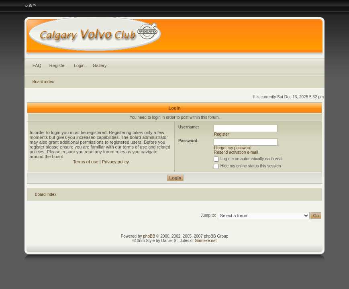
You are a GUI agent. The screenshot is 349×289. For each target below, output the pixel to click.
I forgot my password (232, 148)
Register (57, 65)
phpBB (149, 236)
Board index (43, 81)
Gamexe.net (205, 240)
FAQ (37, 65)
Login (79, 65)
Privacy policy (115, 161)
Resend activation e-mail (236, 152)
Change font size (30, 6)
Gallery (100, 65)
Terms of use (85, 161)
